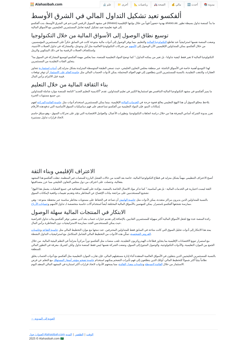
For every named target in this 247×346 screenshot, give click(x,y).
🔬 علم (107, 4)
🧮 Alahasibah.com (46, 4)
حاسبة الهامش (127, 200)
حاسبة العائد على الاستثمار (64, 72)
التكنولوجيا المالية (157, 42)
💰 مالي (176, 4)
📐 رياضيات (141, 4)
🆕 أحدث (192, 4)
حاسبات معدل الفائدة (131, 264)
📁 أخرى (122, 4)
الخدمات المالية (130, 102)
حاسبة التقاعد (50, 230)
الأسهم (132, 46)
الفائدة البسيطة (153, 264)
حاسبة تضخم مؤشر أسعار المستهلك (74, 260)
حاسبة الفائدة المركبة (49, 102)
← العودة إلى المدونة (43, 318)
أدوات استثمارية (48, 68)
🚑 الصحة (159, 4)
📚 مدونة (209, 4)
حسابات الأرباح (39, 204)
